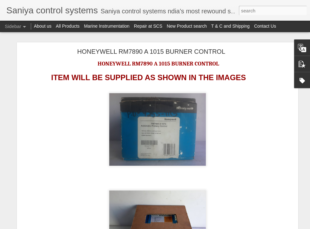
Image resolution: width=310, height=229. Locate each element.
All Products (68, 26)
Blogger (194, 225)
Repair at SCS (148, 26)
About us (42, 26)
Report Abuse (213, 225)
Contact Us (265, 26)
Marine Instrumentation (106, 26)
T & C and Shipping (230, 26)
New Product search (187, 26)
